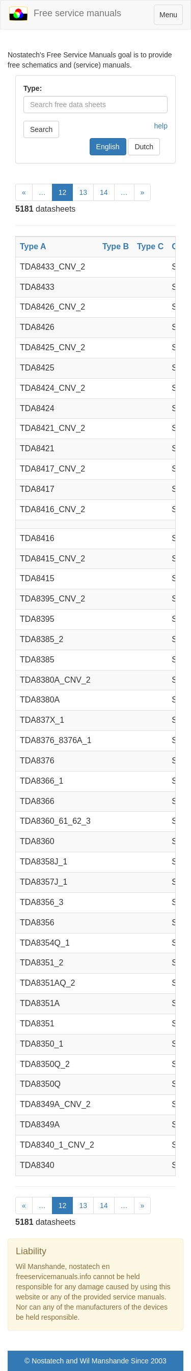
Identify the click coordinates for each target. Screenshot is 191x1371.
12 (63, 192)
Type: (32, 88)
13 (83, 192)
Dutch (143, 147)
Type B (115, 246)
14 (104, 192)
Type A (33, 246)
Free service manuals (64, 14)
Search (41, 129)
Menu (171, 17)
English (108, 147)
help (161, 126)
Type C (150, 246)
